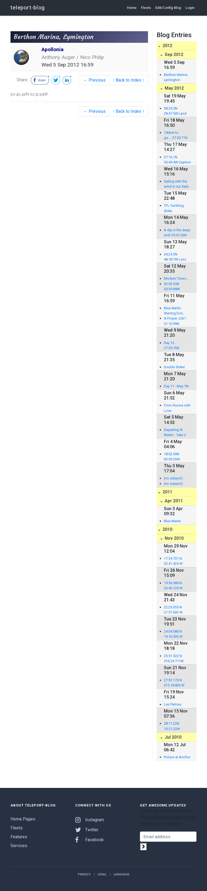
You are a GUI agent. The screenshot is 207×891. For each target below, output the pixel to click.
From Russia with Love (177, 407)
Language (121, 874)
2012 (166, 45)
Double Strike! (174, 367)
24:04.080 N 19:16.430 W (173, 634)
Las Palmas (173, 704)
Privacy (84, 874)
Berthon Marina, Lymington (176, 77)
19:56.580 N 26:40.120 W (173, 585)
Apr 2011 (173, 500)
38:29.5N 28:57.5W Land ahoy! (175, 111)
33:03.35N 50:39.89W (172, 286)
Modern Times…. (176, 278)
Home (132, 8)
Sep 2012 (173, 54)
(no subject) (173, 478)
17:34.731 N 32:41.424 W (173, 561)
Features (19, 836)
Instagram (89, 820)
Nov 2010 (174, 538)
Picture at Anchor (177, 757)
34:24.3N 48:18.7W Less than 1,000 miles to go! (176, 257)
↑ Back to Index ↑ (128, 80)
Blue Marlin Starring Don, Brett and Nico (175, 311)
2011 (166, 491)
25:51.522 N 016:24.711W (174, 658)
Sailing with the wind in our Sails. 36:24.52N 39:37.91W (177, 184)
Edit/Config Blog (168, 8)
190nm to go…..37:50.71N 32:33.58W (176, 135)
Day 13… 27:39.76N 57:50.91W (172, 345)
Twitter (86, 830)
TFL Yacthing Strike (174, 208)
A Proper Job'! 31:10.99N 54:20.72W (175, 321)
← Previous (94, 80)
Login (189, 8)
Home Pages (23, 819)
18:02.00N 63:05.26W (172, 456)
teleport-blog (28, 7)
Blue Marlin (172, 521)
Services (19, 845)
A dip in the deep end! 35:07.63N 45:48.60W (177, 233)
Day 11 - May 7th (176, 386)
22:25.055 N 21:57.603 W (173, 609)
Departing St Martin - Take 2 (175, 432)
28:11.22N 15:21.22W (172, 726)
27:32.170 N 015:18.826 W (174, 682)
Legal (102, 874)
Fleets (146, 8)
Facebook (89, 840)
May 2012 (174, 88)
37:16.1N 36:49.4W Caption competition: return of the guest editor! (177, 160)
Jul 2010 (172, 737)
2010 (166, 529)
